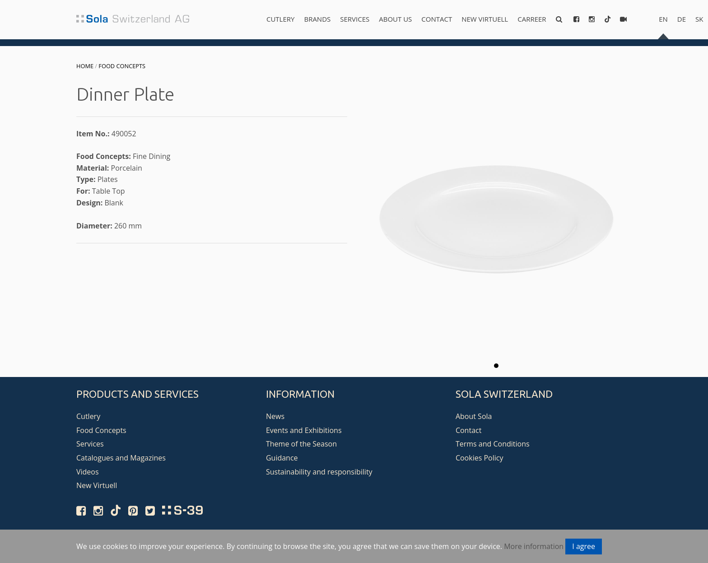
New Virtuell (484, 18)
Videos (87, 472)
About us (395, 18)
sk (699, 18)
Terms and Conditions (493, 444)
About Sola (474, 416)
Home (84, 66)
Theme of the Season (301, 444)
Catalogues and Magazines (121, 458)
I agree (583, 546)
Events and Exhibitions (304, 430)
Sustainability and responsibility (319, 472)
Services (354, 18)
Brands (317, 18)
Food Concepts (121, 66)
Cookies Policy (479, 458)
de (681, 18)
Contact (436, 18)
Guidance (282, 458)
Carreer (531, 18)
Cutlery (280, 18)
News (275, 416)
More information (534, 546)
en (663, 18)
